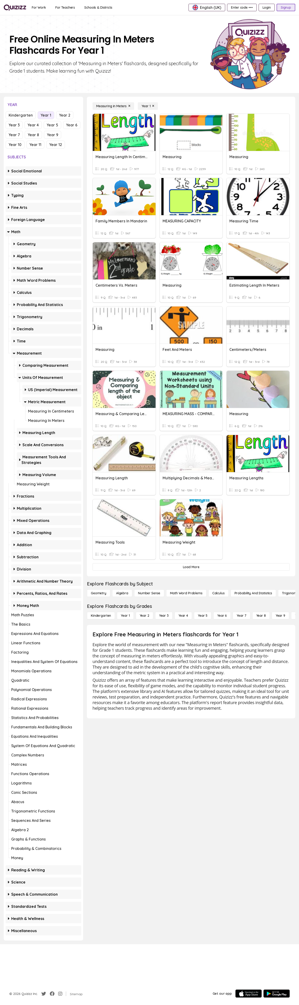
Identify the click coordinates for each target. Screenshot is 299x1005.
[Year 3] (164, 615)
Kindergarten (21, 115)
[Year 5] (202, 615)
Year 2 (64, 115)
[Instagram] (60, 994)
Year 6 (71, 125)
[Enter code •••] (241, 7)
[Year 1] (148, 106)
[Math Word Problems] (186, 593)
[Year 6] (222, 615)
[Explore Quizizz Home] (15, 7)
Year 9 (52, 134)
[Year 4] (183, 615)
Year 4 (33, 125)
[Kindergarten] (101, 615)
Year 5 (52, 125)
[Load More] (191, 567)
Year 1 (46, 115)
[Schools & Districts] (98, 7)
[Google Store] (276, 994)
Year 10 (15, 144)
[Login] (267, 7)
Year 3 (14, 125)
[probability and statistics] (253, 593)
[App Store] (248, 994)
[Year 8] (261, 615)
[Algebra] (122, 593)
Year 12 (55, 144)
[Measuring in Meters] (113, 106)
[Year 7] (241, 615)
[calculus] (218, 593)
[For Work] (39, 7)
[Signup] (286, 7)
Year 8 (33, 134)
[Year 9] (280, 615)
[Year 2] (144, 615)
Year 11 (35, 144)
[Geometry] (98, 593)
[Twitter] (43, 994)
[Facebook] (52, 994)
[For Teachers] (65, 7)
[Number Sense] (149, 593)
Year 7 (14, 134)
